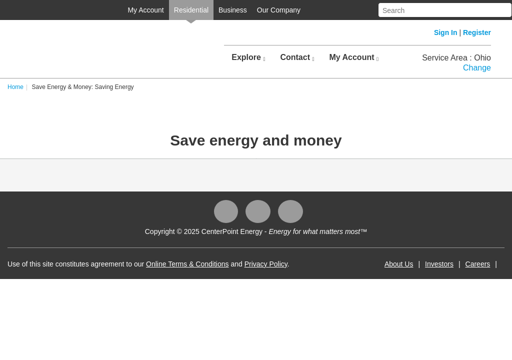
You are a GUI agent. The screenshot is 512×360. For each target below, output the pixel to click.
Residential (177, 10)
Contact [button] (297, 57)
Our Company (265, 10)
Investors (426, 264)
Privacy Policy (279, 264)
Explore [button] (248, 57)
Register (477, 32)
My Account (132, 10)
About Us (385, 264)
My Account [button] (353, 57)
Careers (464, 264)
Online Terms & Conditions (201, 264)
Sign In (446, 32)
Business (219, 10)
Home (29, 87)
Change (477, 68)
